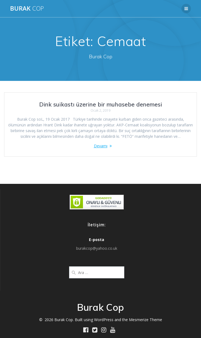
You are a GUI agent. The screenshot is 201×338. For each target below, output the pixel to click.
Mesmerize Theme (145, 319)
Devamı (100, 145)
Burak (27, 8)
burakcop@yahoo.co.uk (96, 248)
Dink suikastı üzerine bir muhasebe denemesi (100, 104)
